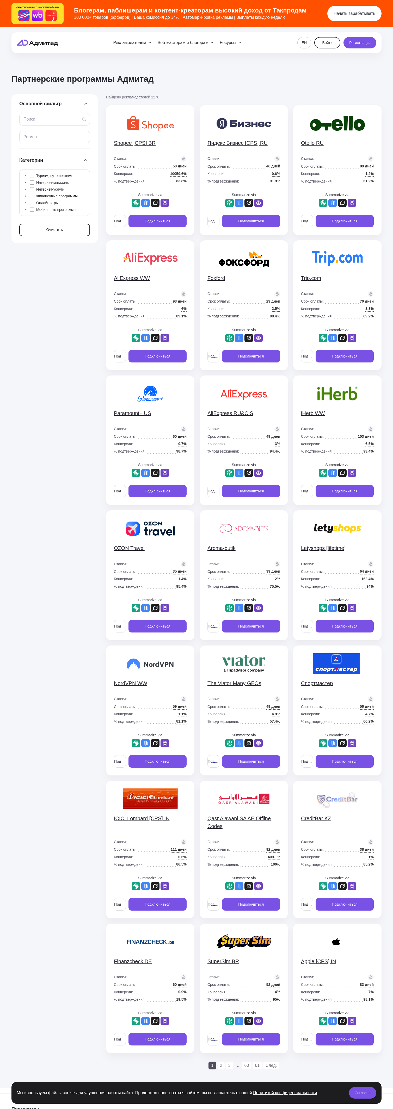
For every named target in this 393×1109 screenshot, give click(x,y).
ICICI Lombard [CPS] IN (141, 818)
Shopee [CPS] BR (135, 143)
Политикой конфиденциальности (285, 1093)
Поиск (29, 119)
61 (257, 1065)
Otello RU (312, 143)
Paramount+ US (132, 413)
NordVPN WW (130, 683)
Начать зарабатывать (354, 13)
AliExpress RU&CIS (230, 413)
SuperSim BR (223, 961)
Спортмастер (317, 683)
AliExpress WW (132, 278)
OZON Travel (129, 548)
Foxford (216, 278)
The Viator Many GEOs (234, 683)
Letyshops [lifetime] (323, 548)
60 (246, 1065)
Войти (327, 43)
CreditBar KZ (316, 818)
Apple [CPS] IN (318, 961)
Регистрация (360, 43)
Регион (30, 137)
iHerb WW (313, 413)
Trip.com (311, 278)
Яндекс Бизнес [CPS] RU (237, 143)
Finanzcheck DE (133, 961)
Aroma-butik (221, 548)
